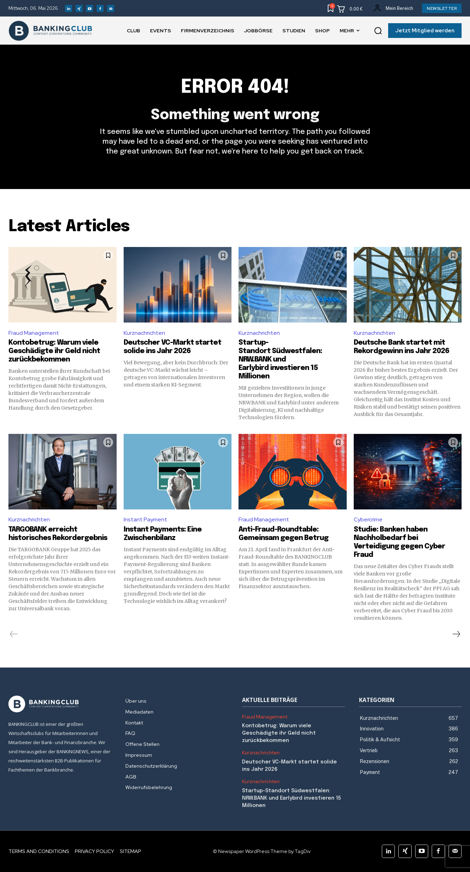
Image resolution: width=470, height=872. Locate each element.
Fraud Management (33, 333)
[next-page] (456, 634)
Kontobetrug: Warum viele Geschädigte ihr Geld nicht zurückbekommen (54, 351)
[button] (378, 31)
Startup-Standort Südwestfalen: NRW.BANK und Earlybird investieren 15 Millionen (280, 359)
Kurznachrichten (144, 333)
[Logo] (59, 704)
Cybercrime (368, 519)
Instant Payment (145, 519)
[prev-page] (13, 634)
